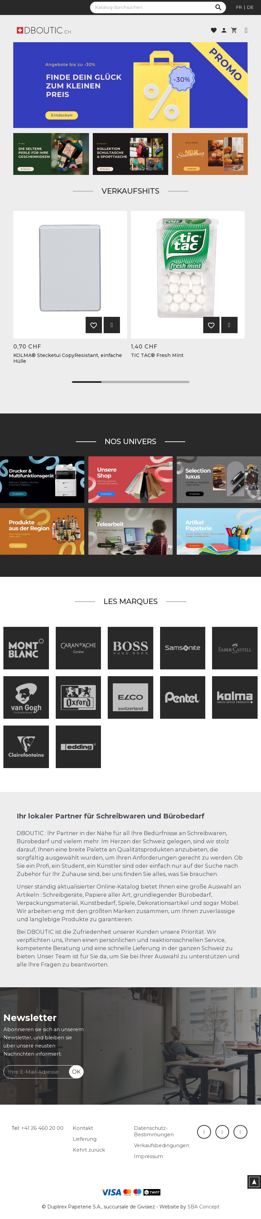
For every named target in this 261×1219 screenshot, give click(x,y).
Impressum (148, 1156)
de (250, 7)
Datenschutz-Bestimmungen (154, 1131)
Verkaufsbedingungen (161, 1145)
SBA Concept (204, 1207)
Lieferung (85, 1139)
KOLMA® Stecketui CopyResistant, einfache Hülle (67, 358)
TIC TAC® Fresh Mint (157, 355)
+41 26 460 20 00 (42, 1128)
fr (239, 7)
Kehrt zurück (89, 1150)
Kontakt (83, 1128)
